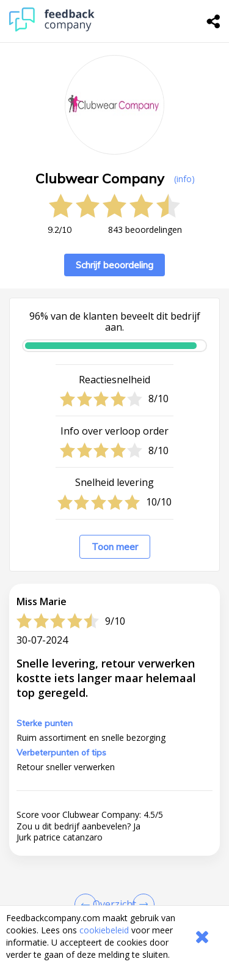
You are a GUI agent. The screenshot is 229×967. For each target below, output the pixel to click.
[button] (114, 896)
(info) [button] (184, 179)
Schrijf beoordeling (114, 265)
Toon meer (115, 547)
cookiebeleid (104, 930)
